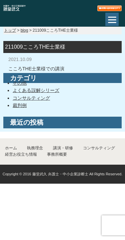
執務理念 (35, 148)
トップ (10, 30)
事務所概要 (57, 154)
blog (24, 30)
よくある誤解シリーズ (36, 90)
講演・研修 (63, 148)
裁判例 (20, 105)
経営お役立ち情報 (21, 154)
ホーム (11, 148)
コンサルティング (31, 98)
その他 (20, 83)
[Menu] (112, 19)
